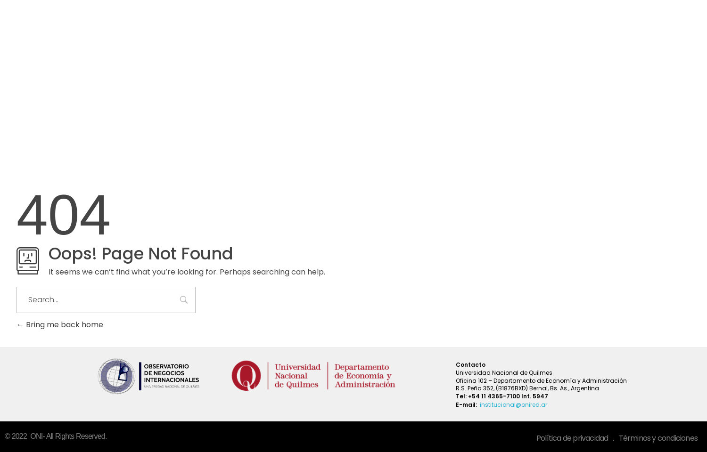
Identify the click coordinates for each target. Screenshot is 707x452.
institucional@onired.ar (513, 405)
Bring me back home (59, 324)
